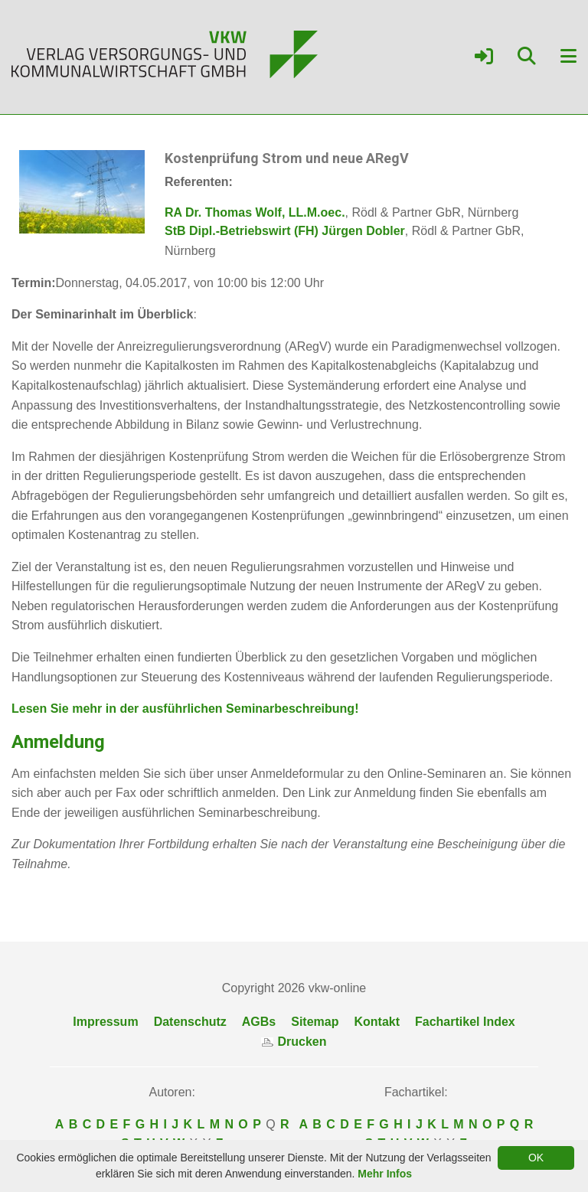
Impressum (105, 1021)
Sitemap (314, 1021)
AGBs (259, 1021)
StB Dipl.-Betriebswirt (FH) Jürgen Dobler (285, 230)
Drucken (293, 1041)
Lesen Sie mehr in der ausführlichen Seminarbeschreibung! (184, 708)
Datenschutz (190, 1021)
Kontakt (377, 1021)
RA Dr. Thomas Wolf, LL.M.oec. (255, 212)
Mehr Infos (385, 1174)
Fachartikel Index (465, 1021)
